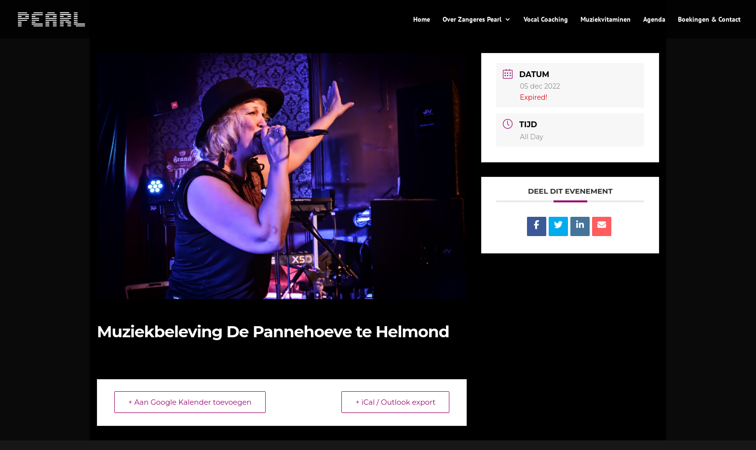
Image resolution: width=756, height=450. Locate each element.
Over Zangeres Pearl (472, 20)
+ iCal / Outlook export (395, 402)
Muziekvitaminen (605, 20)
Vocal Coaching (546, 20)
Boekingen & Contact (709, 20)
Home (421, 20)
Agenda (654, 20)
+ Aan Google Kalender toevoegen (190, 402)
